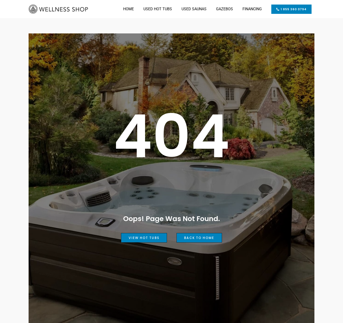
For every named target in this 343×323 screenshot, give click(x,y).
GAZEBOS (224, 9)
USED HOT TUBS (157, 9)
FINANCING (252, 9)
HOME (128, 9)
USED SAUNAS (194, 9)
